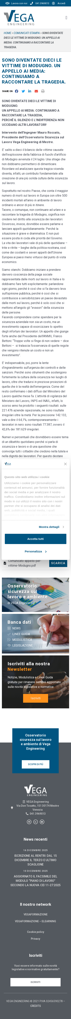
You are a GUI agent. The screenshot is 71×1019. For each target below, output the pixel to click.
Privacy (35, 938)
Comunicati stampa (27, 33)
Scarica (58, 563)
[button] (8, 91)
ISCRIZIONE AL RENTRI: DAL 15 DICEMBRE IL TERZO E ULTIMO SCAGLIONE (35, 860)
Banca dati (19, 622)
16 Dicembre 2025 (35, 850)
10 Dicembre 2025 (35, 870)
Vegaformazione (36, 914)
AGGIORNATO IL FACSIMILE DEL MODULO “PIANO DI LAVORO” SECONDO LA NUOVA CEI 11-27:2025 (35, 881)
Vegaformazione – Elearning (35, 921)
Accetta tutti (35, 538)
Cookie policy (35, 931)
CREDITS (35, 1005)
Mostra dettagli (49, 526)
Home (7, 33)
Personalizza (36, 551)
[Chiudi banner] (65, 464)
